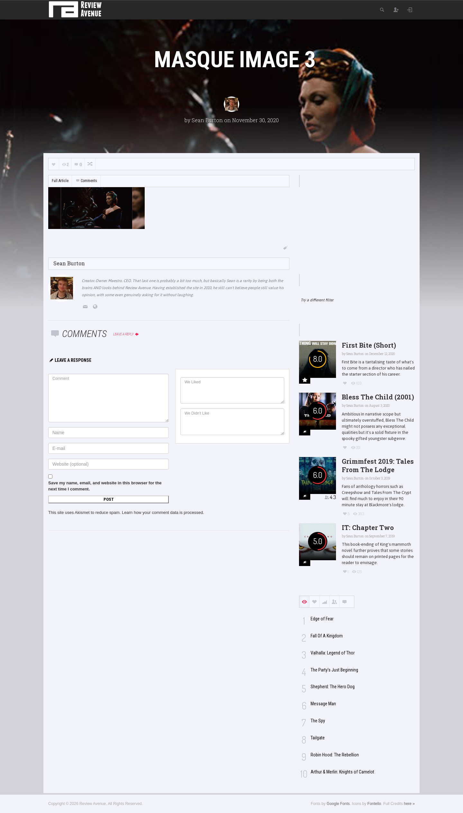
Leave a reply (126, 334)
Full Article (60, 180)
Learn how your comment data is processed (162, 512)
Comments (86, 180)
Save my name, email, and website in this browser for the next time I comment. (105, 485)
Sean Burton (207, 120)
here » (409, 803)
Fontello (374, 803)
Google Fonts (338, 803)
